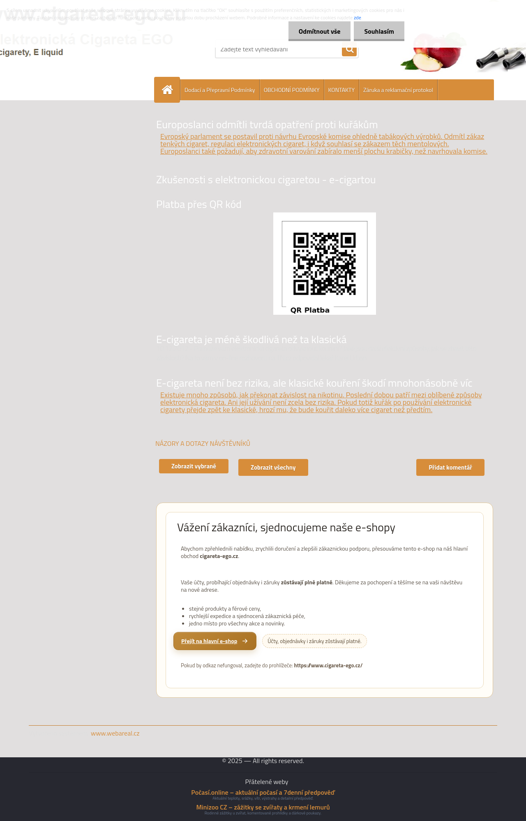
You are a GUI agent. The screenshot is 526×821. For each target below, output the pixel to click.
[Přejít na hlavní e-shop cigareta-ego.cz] (214, 641)
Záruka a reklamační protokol (398, 89)
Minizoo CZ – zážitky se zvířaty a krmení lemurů (263, 807)
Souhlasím (379, 31)
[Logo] (85, 48)
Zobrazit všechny (273, 467)
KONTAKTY (341, 89)
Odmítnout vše (320, 31)
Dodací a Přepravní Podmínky (220, 89)
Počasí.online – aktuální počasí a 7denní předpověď (263, 792)
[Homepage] (170, 89)
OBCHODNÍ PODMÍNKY (292, 89)
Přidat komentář (450, 467)
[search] (349, 49)
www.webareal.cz (115, 733)
